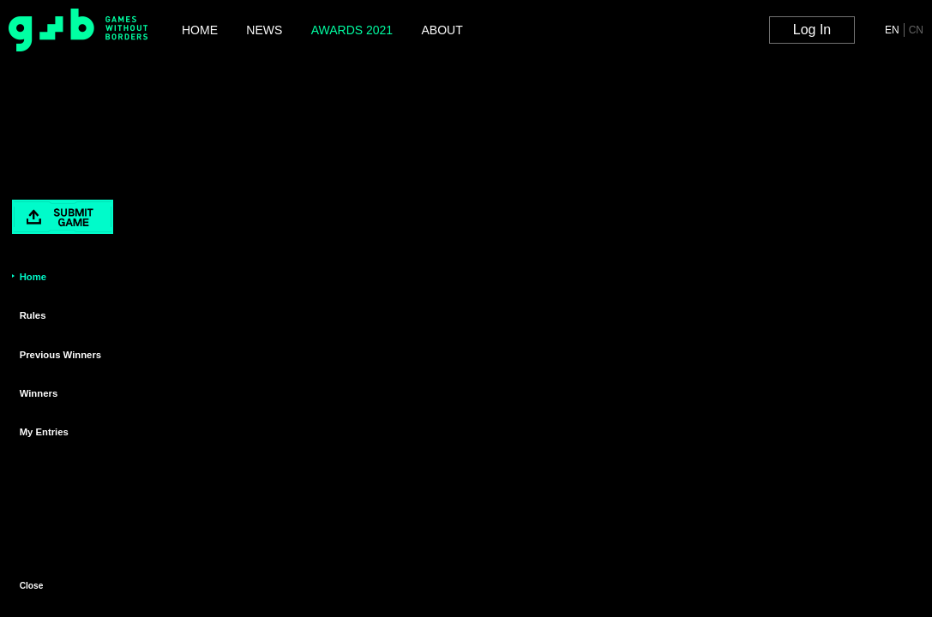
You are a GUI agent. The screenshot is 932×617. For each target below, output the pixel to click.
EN (892, 30)
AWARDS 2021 (352, 30)
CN (916, 30)
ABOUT (441, 30)
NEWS (264, 30)
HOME (200, 30)
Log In (812, 29)
